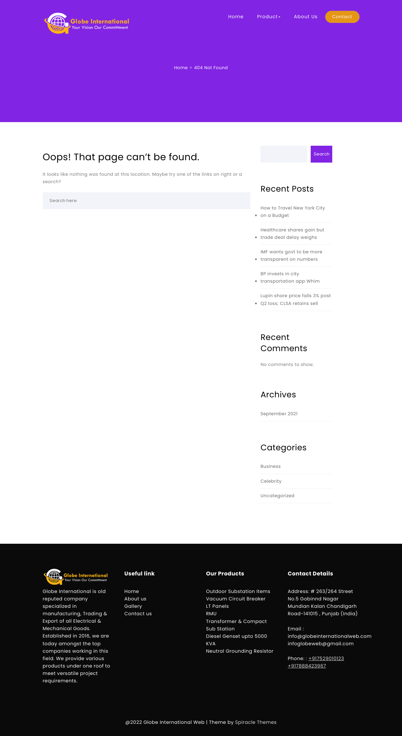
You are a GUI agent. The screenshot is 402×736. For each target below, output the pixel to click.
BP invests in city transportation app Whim (290, 277)
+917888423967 (307, 665)
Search (322, 154)
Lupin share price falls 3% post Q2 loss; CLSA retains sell (295, 299)
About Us (305, 16)
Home (236, 16)
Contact (342, 16)
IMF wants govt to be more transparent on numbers (291, 255)
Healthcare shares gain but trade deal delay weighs (292, 233)
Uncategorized (277, 495)
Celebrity (271, 481)
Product (268, 16)
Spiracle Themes (256, 722)
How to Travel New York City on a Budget (292, 212)
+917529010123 (326, 658)
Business (270, 466)
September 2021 (279, 414)
